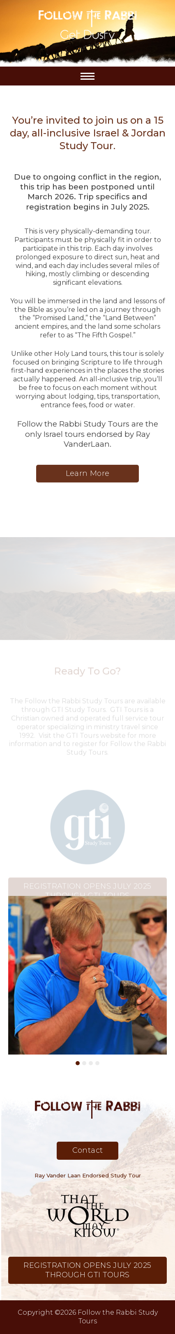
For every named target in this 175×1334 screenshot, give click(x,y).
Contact (87, 1150)
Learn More (88, 477)
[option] (87, 975)
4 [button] (97, 1063)
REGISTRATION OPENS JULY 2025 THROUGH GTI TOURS (87, 895)
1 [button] (78, 1063)
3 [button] (91, 1063)
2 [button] (84, 1063)
